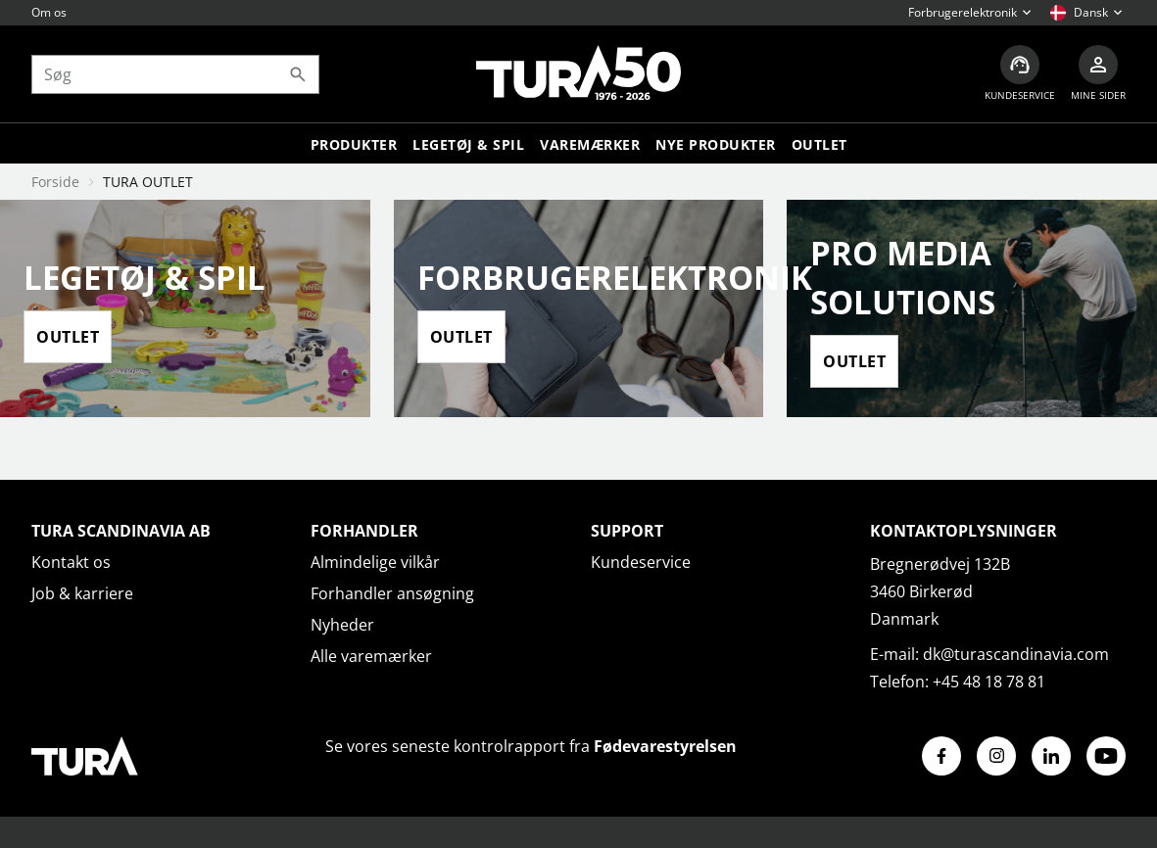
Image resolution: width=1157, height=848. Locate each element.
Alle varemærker (371, 656)
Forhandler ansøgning (392, 593)
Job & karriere (82, 593)
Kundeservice (641, 562)
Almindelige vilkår (375, 562)
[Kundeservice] (1020, 74)
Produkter (354, 144)
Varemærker (590, 144)
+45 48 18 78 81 (989, 681)
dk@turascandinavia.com (1016, 654)
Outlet (819, 144)
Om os (49, 12)
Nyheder (342, 625)
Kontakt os (71, 562)
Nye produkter (715, 144)
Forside (55, 181)
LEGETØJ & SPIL (468, 144)
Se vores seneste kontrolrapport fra (531, 746)
